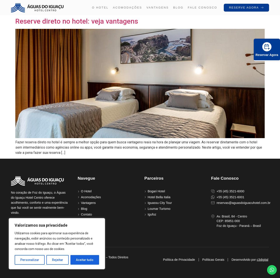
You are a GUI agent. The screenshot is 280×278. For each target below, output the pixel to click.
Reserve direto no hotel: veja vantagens (76, 21)
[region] (57, 243)
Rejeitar (57, 260)
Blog (178, 7)
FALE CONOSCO (202, 7)
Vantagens (157, 7)
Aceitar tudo (85, 260)
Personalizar (29, 260)
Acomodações (127, 7)
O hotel (100, 7)
